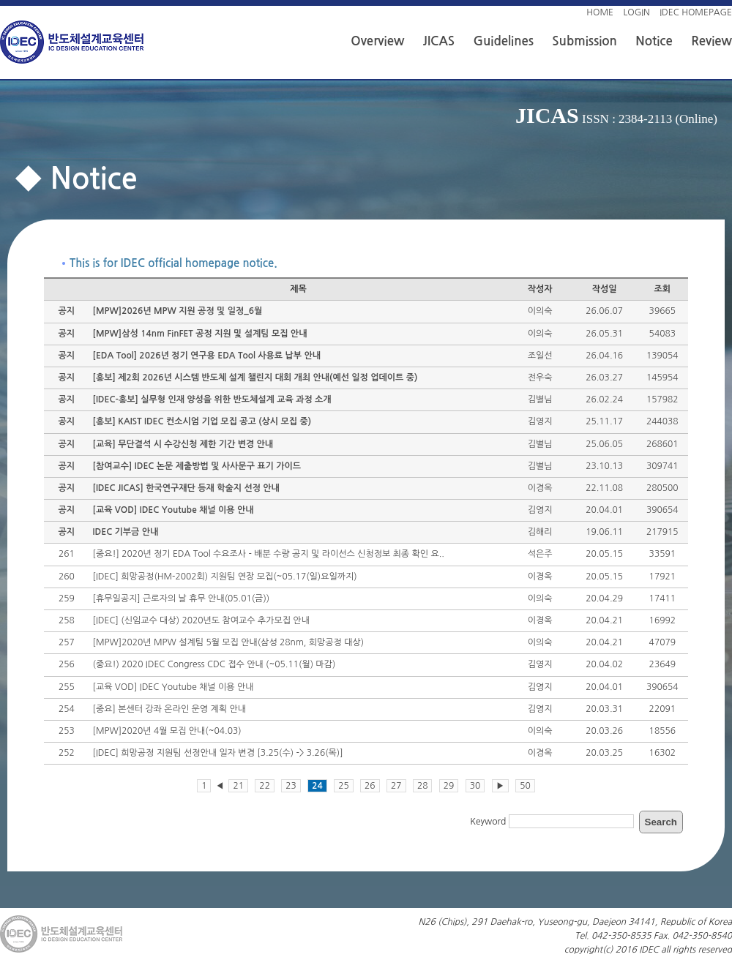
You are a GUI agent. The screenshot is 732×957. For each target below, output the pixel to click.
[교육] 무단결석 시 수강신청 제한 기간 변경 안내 (183, 444)
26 (370, 785)
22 (264, 785)
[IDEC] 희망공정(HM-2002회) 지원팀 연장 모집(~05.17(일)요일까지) (225, 576)
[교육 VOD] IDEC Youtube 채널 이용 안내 (173, 510)
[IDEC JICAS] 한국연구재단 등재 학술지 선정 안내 (186, 488)
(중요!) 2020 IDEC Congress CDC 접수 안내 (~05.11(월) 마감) (214, 664)
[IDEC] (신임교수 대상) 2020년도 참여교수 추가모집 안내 (201, 620)
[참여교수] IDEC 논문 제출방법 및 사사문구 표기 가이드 (197, 466)
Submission (584, 41)
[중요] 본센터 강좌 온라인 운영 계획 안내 (169, 709)
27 (396, 785)
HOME (599, 12)
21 (238, 785)
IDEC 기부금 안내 (126, 532)
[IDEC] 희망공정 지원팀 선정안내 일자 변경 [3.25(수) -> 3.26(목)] (218, 752)
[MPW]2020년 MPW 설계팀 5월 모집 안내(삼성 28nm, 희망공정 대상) (229, 642)
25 (343, 785)
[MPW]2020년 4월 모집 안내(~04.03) (167, 731)
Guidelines (503, 41)
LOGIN (636, 12)
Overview (377, 41)
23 (290, 785)
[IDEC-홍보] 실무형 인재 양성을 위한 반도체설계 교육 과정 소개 (212, 399)
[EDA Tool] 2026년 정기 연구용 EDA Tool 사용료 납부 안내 (207, 355)
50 (525, 785)
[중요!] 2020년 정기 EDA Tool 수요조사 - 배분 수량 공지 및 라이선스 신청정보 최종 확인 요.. (268, 553)
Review (711, 41)
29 (449, 785)
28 (422, 785)
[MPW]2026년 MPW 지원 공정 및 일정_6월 (178, 311)
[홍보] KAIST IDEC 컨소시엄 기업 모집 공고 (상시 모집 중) (202, 421)
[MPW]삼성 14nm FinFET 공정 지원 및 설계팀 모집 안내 (200, 333)
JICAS (439, 41)
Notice (653, 41)
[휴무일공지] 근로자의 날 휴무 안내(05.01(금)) (181, 598)
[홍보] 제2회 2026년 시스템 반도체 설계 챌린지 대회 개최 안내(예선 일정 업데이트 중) (255, 377)
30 (475, 785)
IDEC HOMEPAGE (696, 12)
